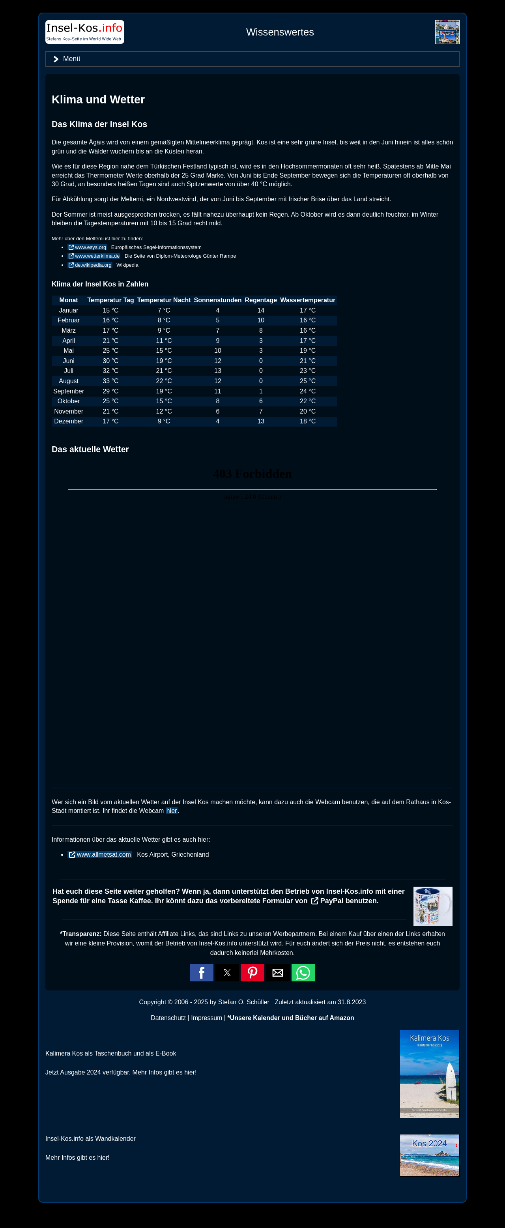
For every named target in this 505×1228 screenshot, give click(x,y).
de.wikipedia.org (93, 265)
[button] (201, 972)
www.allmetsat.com (104, 854)
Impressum (206, 1018)
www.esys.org (90, 247)
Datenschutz (168, 1018)
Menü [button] (71, 59)
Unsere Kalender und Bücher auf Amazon (292, 1018)
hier (171, 810)
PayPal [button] (332, 901)
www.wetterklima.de (97, 256)
